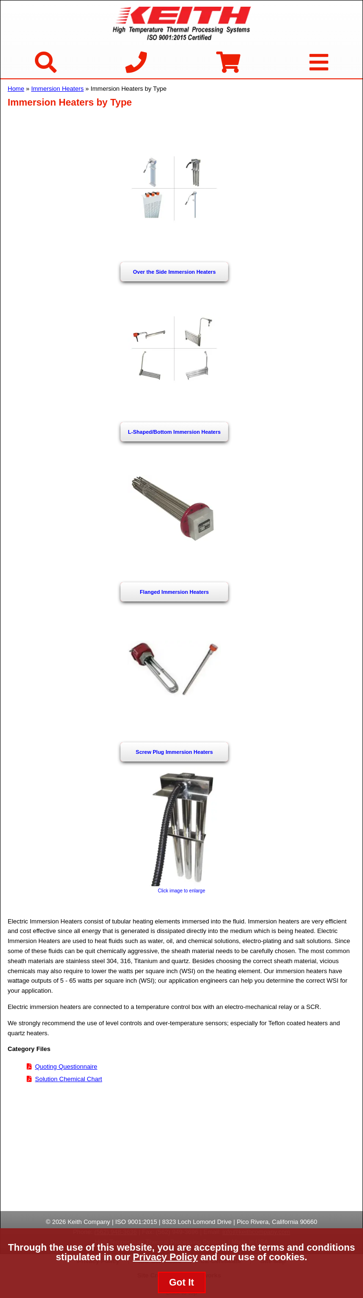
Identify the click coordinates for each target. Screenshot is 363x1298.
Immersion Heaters (57, 88)
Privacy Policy (165, 1257)
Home (16, 88)
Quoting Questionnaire (66, 1066)
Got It (181, 1282)
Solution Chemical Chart (68, 1079)
